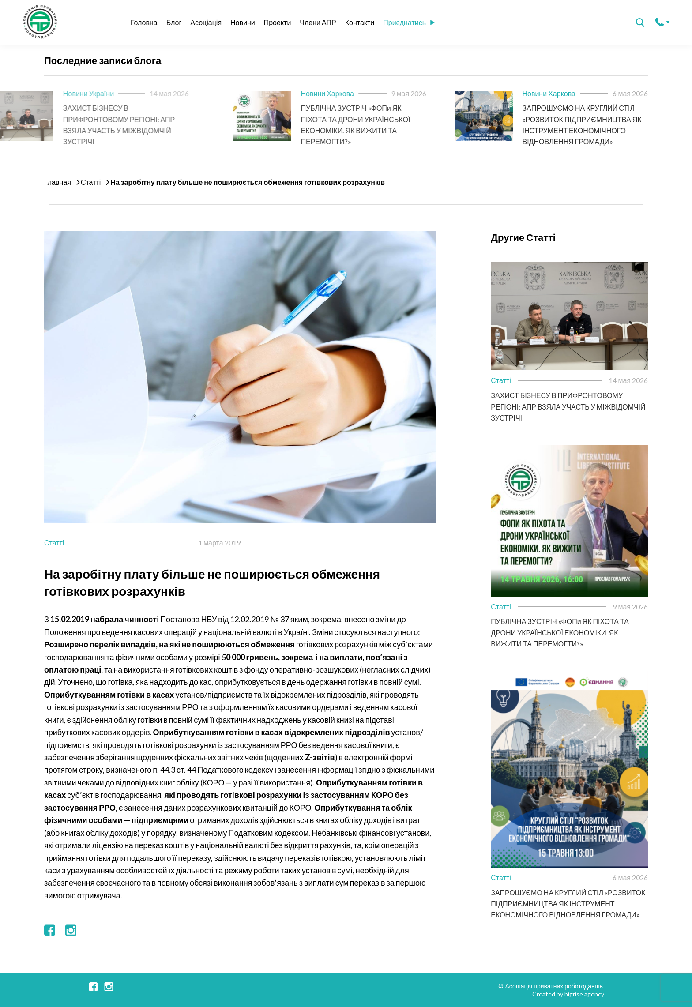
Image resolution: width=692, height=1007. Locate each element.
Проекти (277, 22)
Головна (144, 22)
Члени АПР (318, 22)
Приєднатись (409, 22)
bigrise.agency (584, 994)
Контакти (360, 22)
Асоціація (206, 22)
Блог (174, 22)
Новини (242, 22)
